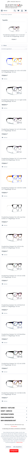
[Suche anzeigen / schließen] (14, 10)
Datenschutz (19, 442)
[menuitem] (4, 10)
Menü (4, 10)
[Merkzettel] (18, 10)
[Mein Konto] (21, 10)
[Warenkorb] (25, 10)
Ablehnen (8, 446)
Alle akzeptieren (17, 446)
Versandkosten (14, 426)
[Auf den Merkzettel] (4, 79)
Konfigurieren (14, 450)
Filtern (4, 45)
